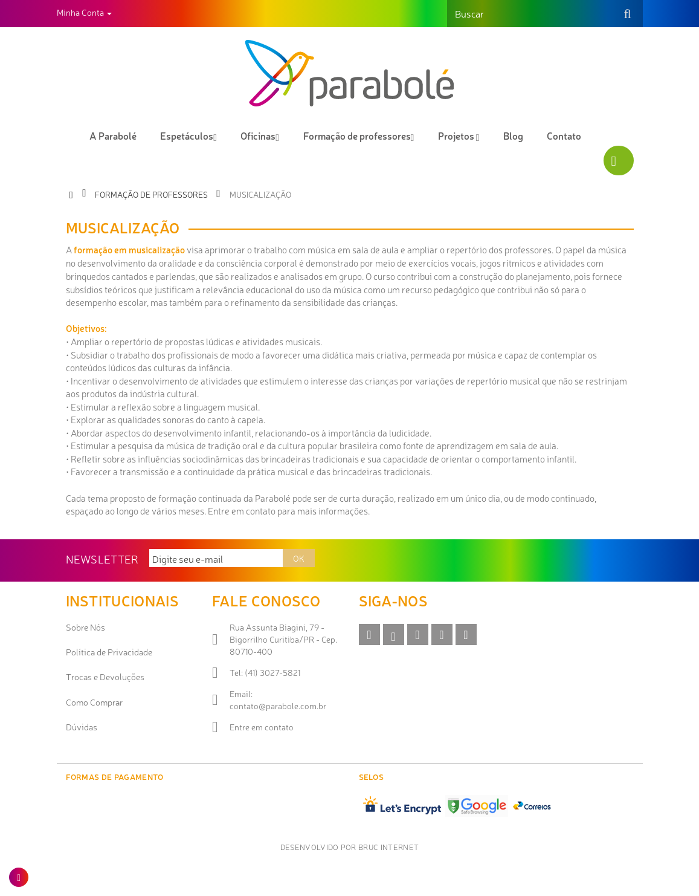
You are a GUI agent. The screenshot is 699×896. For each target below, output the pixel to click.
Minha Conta (84, 12)
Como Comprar (94, 702)
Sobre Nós (85, 627)
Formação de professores (151, 194)
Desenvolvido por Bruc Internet (349, 847)
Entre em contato (262, 726)
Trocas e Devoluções (105, 676)
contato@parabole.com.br (278, 705)
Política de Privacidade (109, 652)
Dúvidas (81, 727)
